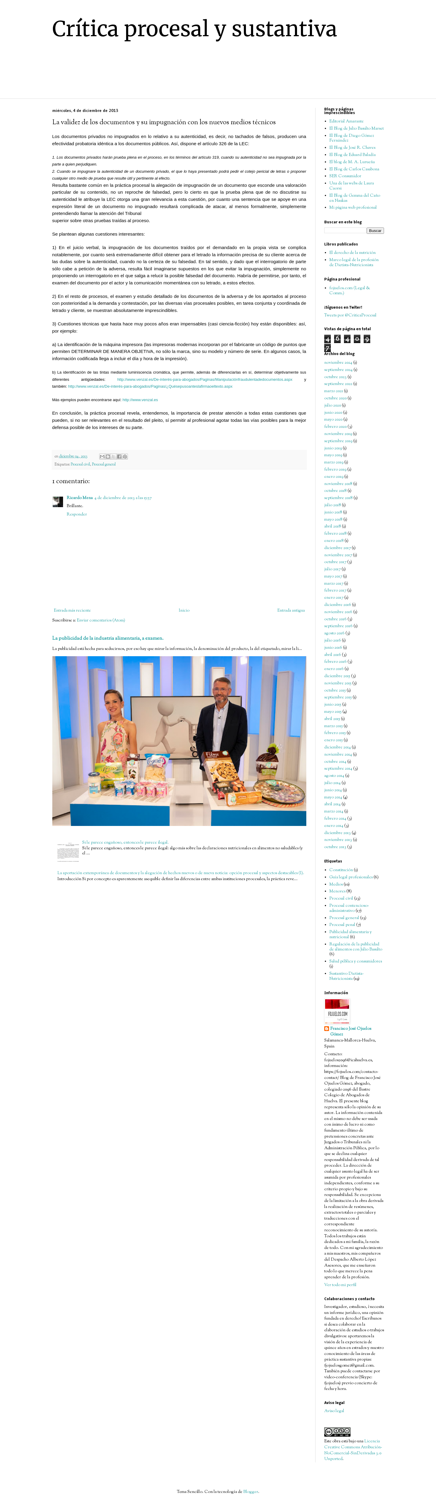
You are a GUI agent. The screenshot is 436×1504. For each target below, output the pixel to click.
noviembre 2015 (337, 683)
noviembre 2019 (338, 434)
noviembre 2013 (338, 840)
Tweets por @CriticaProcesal (350, 316)
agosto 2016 (334, 633)
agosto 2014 (334, 776)
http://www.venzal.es (140, 400)
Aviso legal (334, 1411)
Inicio (184, 611)
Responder (77, 515)
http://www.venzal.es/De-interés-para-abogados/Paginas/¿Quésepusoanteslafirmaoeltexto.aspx (150, 386)
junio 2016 (333, 648)
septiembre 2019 (338, 441)
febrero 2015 (335, 733)
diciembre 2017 (337, 548)
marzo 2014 (333, 812)
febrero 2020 (335, 427)
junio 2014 (333, 790)
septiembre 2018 (338, 498)
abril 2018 (332, 527)
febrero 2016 (335, 662)
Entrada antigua (291, 611)
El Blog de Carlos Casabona (354, 169)
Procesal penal (342, 925)
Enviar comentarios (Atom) (101, 621)
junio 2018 (333, 513)
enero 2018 (334, 541)
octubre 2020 (335, 398)
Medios (336, 885)
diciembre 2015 (337, 676)
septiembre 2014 (338, 769)
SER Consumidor (345, 176)
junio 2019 (333, 448)
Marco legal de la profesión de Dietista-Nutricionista (354, 262)
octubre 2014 (335, 762)
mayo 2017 (333, 577)
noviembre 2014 (338, 755)
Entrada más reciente (72, 611)
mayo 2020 (333, 420)
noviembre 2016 (338, 612)
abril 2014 (332, 804)
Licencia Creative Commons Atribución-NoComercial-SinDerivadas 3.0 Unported (353, 1450)
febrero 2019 (335, 470)
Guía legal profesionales (351, 877)
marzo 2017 (333, 584)
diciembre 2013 (337, 833)
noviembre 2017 (338, 555)
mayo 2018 (333, 520)
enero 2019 (333, 477)
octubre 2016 (335, 619)
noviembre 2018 (338, 484)
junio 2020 (333, 413)
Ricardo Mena (80, 498)
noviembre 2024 (338, 363)
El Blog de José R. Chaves (352, 148)
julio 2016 (332, 641)
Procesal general (104, 464)
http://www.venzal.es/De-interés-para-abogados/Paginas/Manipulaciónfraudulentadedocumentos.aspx (204, 379)
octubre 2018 (335, 491)
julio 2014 (332, 783)
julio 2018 (332, 505)
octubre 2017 (335, 562)
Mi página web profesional (353, 208)
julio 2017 (332, 569)
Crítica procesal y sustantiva (194, 29)
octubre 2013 (335, 847)
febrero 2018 (335, 534)
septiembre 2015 (338, 698)
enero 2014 (333, 826)
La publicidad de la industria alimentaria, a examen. (107, 638)
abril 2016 (332, 655)
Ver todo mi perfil (340, 1285)
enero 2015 (333, 740)
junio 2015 (332, 705)
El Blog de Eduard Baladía (352, 155)
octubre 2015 (335, 691)
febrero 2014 (335, 819)
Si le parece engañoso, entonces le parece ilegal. (125, 843)
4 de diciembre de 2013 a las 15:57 (123, 498)
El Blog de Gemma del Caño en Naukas (354, 198)
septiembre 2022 (338, 384)
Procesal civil (80, 464)
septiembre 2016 (338, 626)
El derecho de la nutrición (352, 253)
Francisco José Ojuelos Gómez (350, 1032)
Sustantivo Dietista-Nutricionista (346, 976)
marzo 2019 (333, 463)
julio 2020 (332, 406)
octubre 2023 (335, 377)
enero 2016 (334, 669)
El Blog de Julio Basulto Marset (356, 129)
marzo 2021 (333, 391)
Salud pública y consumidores (355, 962)
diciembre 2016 (337, 605)
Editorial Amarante (346, 122)
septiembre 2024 (338, 370)
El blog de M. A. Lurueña (352, 162)
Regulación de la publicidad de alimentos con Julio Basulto (355, 947)
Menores (337, 891)
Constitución (341, 870)
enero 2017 (333, 598)
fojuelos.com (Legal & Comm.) (349, 290)
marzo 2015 (333, 726)
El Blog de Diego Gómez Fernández (351, 138)
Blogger (250, 1492)
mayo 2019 (333, 455)
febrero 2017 (335, 591)
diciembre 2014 (337, 748)
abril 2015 (332, 719)
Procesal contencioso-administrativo (349, 908)
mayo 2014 (333, 797)
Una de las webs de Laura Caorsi (351, 186)
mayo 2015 (333, 712)
